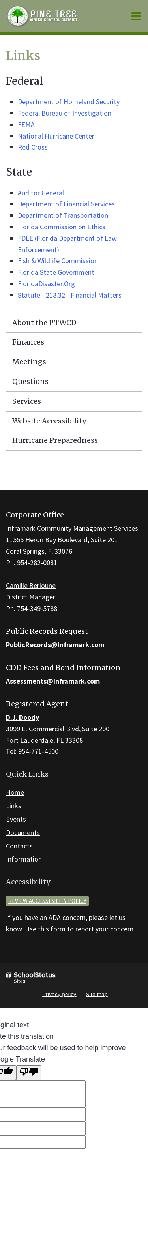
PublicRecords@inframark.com (55, 644)
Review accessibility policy (47, 901)
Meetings (29, 361)
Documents (23, 832)
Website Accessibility (49, 420)
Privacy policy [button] (59, 994)
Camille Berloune (31, 585)
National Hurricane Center (56, 135)
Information (24, 858)
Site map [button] (97, 994)
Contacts (19, 845)
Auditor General (41, 192)
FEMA (26, 124)
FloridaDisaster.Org (46, 283)
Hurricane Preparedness (55, 440)
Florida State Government (56, 272)
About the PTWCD (44, 322)
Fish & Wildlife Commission (58, 260)
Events (16, 819)
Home (15, 792)
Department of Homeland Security (69, 101)
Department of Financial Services (66, 203)
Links (13, 805)
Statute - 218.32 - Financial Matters (70, 295)
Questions (30, 381)
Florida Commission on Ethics (61, 226)
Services (26, 401)
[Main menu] (136, 16)
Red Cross (33, 147)
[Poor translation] (28, 1073)
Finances (28, 341)
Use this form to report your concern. (80, 928)
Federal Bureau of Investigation (64, 113)
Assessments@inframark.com (53, 680)
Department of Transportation (63, 215)
